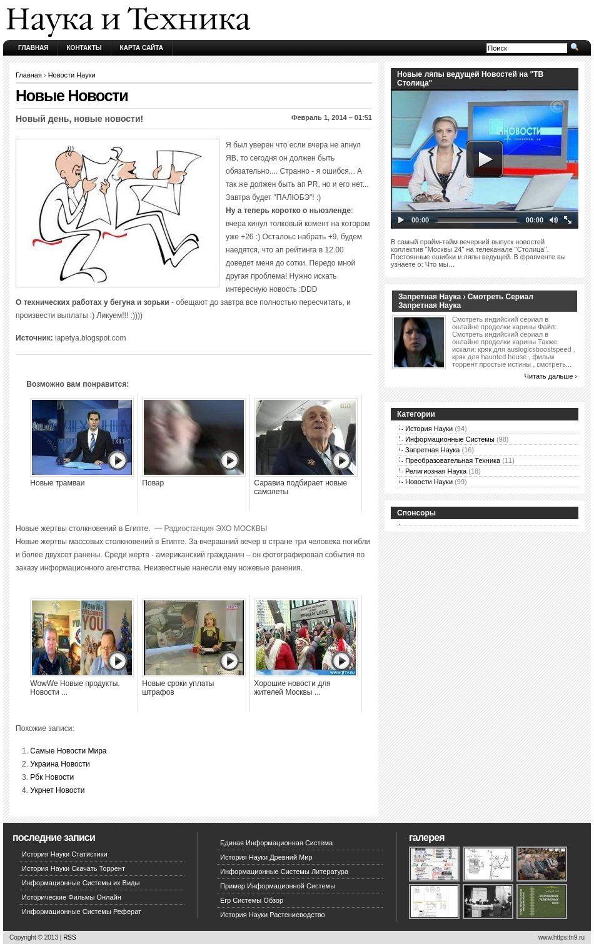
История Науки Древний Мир (266, 857)
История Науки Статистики (65, 854)
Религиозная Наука (435, 471)
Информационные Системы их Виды (80, 883)
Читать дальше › (551, 376)
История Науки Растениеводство (272, 914)
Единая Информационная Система (276, 843)
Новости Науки (72, 75)
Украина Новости (59, 764)
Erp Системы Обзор (251, 900)
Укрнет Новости (57, 790)
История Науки (429, 428)
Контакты (84, 47)
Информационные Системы (450, 439)
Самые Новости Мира (68, 751)
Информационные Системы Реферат (81, 911)
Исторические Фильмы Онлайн (71, 897)
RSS (69, 937)
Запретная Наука (432, 450)
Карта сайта (141, 47)
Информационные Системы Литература (284, 871)
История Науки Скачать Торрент (73, 868)
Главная (33, 47)
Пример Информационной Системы (277, 886)
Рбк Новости (52, 777)
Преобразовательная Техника (452, 460)
